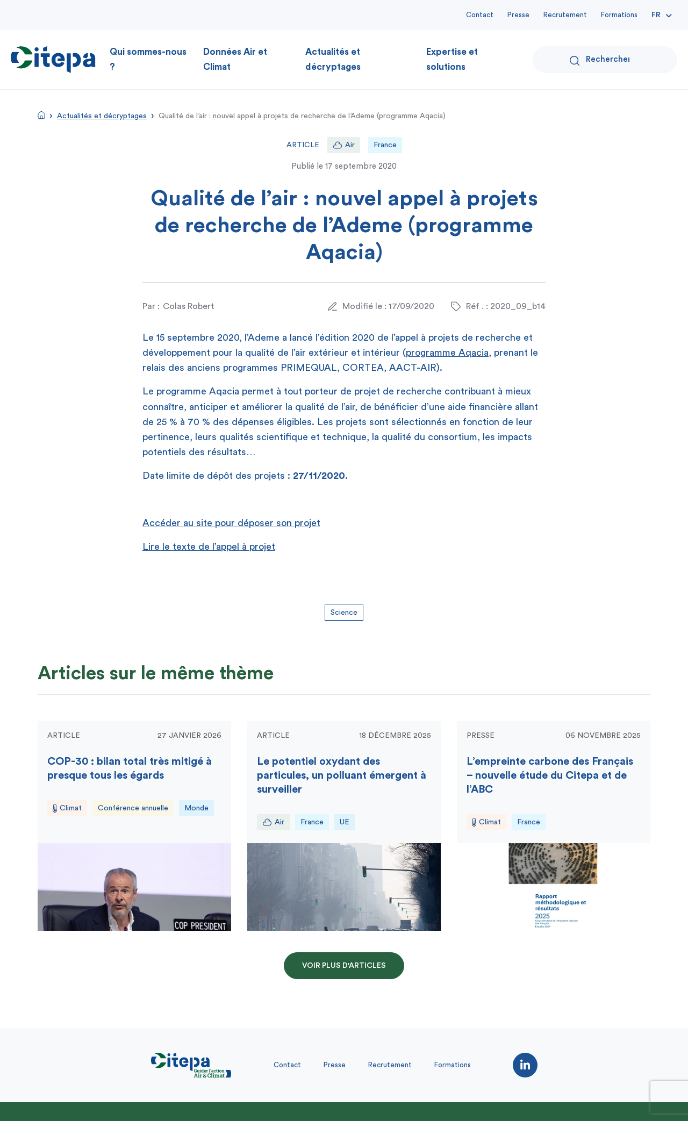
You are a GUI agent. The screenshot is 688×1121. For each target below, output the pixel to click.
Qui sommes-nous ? (148, 59)
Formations (619, 14)
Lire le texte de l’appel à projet (208, 546)
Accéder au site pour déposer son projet (231, 523)
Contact (479, 14)
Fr (656, 15)
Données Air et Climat (235, 59)
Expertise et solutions (452, 59)
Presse (518, 14)
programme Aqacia (447, 352)
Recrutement (565, 14)
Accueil (41, 115)
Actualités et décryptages (333, 59)
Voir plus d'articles (344, 965)
